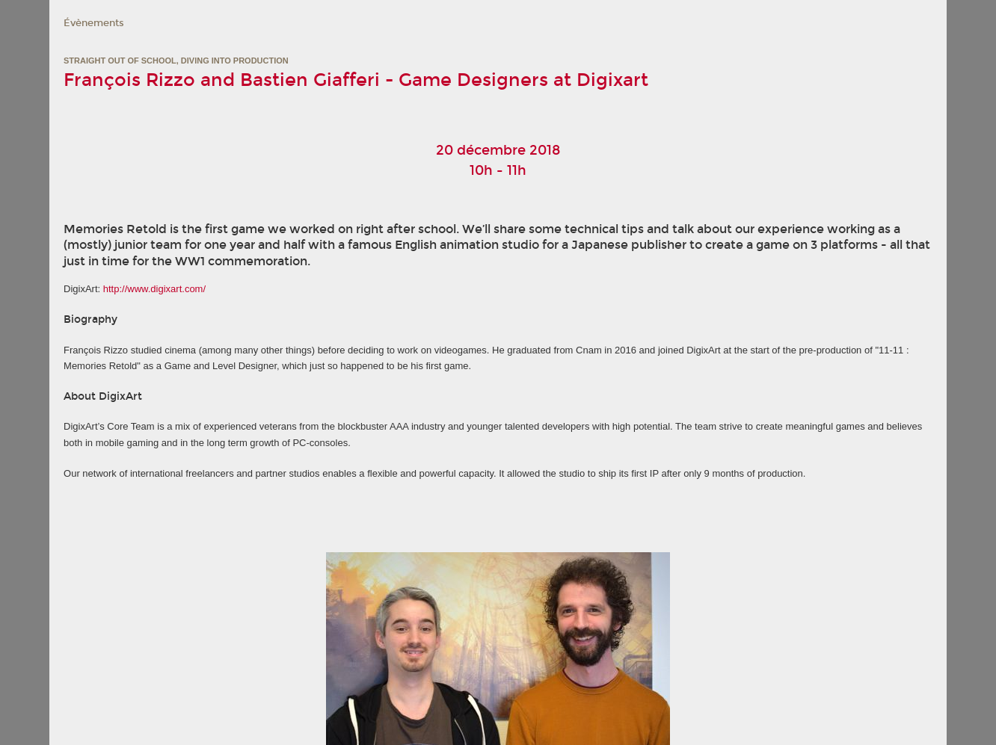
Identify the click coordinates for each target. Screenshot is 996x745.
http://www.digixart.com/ (154, 288)
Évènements (94, 23)
